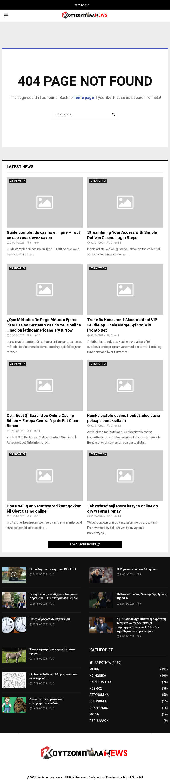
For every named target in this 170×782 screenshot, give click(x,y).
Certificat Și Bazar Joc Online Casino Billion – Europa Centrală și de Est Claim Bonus (43, 420)
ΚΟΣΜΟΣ (95, 688)
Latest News (20, 166)
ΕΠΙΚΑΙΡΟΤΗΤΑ (17, 181)
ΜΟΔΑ (94, 714)
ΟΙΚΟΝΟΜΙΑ (98, 701)
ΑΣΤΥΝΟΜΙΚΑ (99, 695)
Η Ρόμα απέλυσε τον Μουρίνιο (136, 569)
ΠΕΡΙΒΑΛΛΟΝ (99, 720)
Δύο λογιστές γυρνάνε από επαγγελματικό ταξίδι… (46, 701)
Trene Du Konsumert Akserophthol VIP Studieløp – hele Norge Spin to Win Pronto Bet (122, 324)
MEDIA (94, 669)
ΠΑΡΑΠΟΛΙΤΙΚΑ (100, 682)
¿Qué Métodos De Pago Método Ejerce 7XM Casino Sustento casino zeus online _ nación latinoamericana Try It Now (44, 324)
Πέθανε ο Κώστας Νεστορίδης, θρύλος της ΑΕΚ (142, 596)
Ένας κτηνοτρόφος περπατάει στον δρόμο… (52, 651)
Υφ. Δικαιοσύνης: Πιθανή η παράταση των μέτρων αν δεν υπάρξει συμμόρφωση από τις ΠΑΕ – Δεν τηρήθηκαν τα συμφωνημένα (141, 625)
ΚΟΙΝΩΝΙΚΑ (97, 675)
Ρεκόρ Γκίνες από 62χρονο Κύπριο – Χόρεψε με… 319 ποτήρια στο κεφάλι (53, 596)
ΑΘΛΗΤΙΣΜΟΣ (99, 708)
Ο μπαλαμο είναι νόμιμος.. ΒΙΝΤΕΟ (52, 569)
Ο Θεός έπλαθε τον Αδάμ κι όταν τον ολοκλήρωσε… (53, 676)
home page (83, 97)
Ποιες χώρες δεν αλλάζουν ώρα (49, 619)
